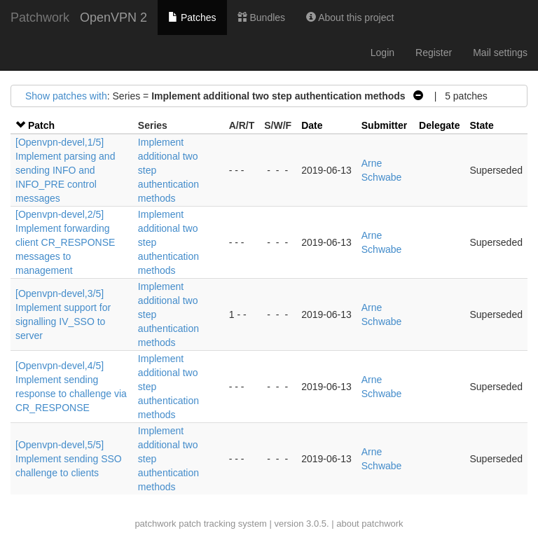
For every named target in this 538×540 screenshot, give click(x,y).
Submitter (384, 125)
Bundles (261, 17)
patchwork (155, 523)
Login (382, 52)
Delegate (439, 125)
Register (433, 52)
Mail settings (500, 52)
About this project (350, 17)
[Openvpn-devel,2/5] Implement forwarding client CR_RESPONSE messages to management (65, 242)
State (481, 125)
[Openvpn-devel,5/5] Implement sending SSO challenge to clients (68, 458)
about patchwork (369, 523)
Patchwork (40, 18)
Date (311, 125)
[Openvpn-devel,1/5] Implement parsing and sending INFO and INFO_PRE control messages (65, 170)
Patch (41, 125)
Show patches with (66, 96)
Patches (192, 17)
